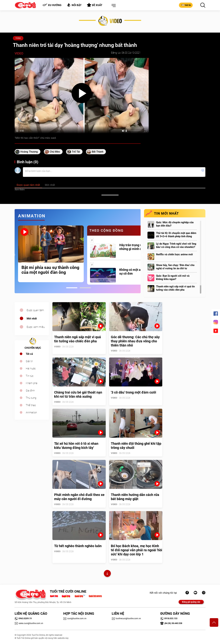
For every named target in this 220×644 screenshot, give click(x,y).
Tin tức (30, 376)
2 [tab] (85, 287)
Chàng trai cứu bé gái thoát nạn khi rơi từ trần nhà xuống (78, 394)
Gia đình (30, 390)
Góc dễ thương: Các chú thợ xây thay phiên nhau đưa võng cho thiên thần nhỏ (135, 341)
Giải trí (29, 361)
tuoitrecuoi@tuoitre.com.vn (126, 618)
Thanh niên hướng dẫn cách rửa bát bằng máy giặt (135, 497)
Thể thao (31, 405)
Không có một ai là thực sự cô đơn (135, 271)
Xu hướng (51, 5)
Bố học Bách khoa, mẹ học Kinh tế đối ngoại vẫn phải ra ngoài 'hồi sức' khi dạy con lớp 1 (136, 550)
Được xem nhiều (36, 327)
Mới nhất (32, 318)
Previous (13, 255)
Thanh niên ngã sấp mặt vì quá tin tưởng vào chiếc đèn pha (175, 288)
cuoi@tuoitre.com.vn (74, 618)
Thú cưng (31, 397)
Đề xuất (94, 5)
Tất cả (29, 353)
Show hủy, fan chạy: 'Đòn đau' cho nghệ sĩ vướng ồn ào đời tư (175, 267)
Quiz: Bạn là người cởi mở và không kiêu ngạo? (172, 277)
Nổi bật (74, 5)
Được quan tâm (35, 310)
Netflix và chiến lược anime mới (174, 254)
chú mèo (55, 151)
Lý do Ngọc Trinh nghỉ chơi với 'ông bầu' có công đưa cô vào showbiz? (176, 245)
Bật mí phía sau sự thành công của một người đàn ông (50, 270)
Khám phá (31, 383)
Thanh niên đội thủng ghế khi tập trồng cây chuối (136, 445)
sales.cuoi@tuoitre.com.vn (29, 623)
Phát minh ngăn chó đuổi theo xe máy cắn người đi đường (79, 497)
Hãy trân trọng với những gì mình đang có (135, 247)
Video (18, 38)
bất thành (97, 151)
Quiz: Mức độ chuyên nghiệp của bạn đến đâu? (175, 224)
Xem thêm (20, 189)
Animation (31, 412)
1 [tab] (71, 287)
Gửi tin (186, 5)
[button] (113, 5)
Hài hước (31, 368)
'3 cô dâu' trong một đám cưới (133, 392)
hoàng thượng (29, 151)
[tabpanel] (50, 253)
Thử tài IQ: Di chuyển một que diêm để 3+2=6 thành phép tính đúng (176, 235)
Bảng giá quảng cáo (191, 602)
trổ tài (76, 151)
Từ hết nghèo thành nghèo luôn (78, 546)
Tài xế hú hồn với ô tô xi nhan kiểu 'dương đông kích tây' (76, 445)
